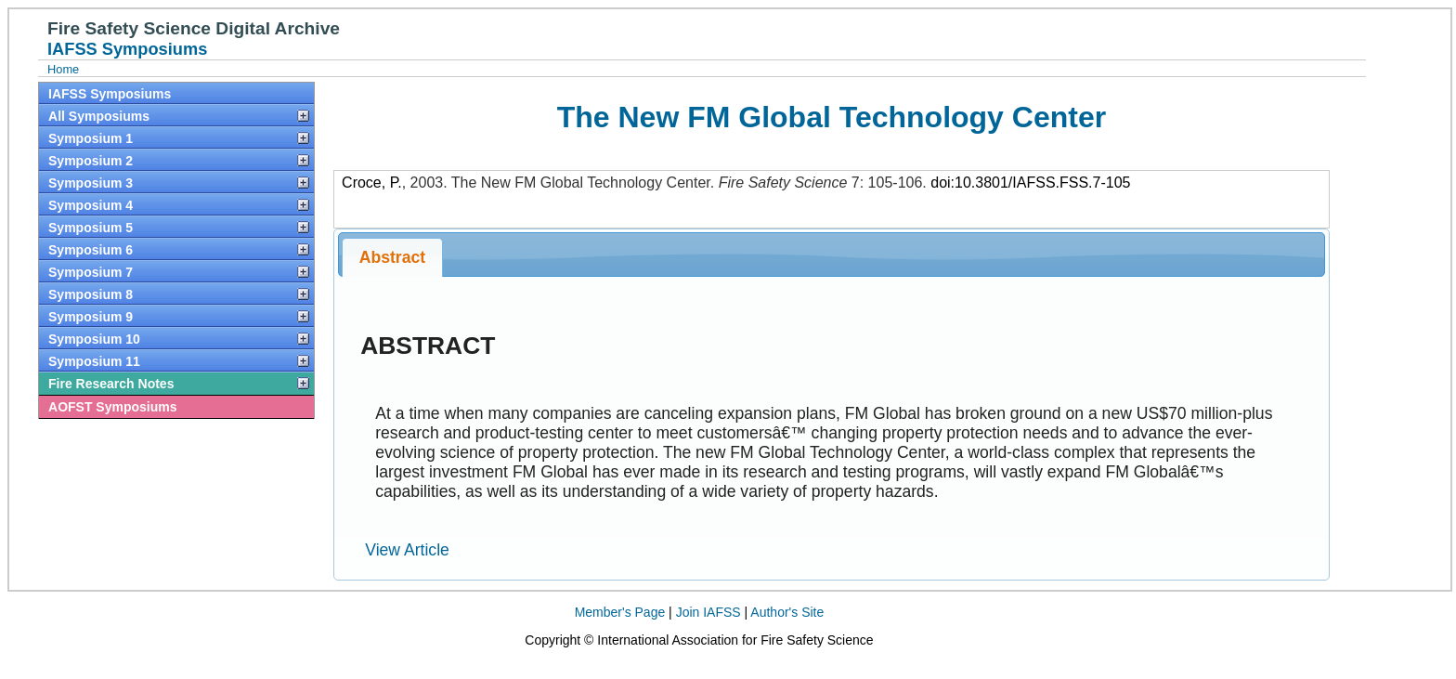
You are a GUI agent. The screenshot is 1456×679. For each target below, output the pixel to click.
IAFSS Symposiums (109, 93)
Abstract (392, 257)
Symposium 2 (90, 160)
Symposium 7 (90, 272)
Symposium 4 (90, 205)
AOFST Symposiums (112, 406)
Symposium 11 (94, 361)
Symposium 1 (90, 138)
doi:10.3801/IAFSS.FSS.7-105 (1030, 182)
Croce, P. (372, 182)
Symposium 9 (90, 316)
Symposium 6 (90, 249)
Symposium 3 (90, 183)
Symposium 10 (94, 339)
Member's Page (620, 612)
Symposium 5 (90, 227)
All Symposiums (99, 116)
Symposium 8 (90, 294)
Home (63, 69)
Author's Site (787, 612)
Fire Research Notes (111, 383)
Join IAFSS (708, 612)
